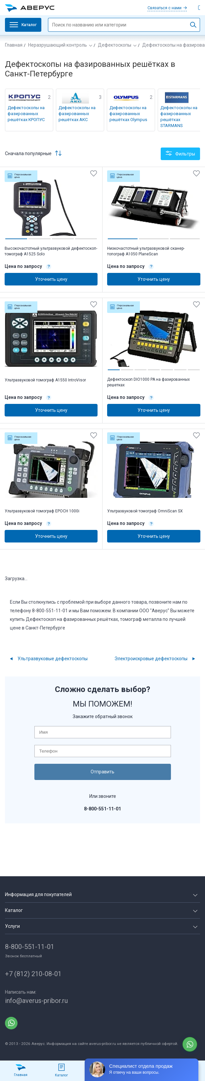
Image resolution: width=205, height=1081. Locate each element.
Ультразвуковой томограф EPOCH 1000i (42, 511)
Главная (13, 45)
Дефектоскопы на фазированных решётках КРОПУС (26, 113)
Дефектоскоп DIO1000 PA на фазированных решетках (148, 382)
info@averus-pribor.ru (36, 1001)
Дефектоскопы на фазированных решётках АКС (77, 113)
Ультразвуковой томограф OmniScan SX (145, 511)
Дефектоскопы (114, 45)
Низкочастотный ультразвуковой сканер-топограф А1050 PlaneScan (145, 251)
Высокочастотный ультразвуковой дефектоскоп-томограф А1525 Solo (51, 251)
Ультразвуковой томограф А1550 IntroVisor (45, 380)
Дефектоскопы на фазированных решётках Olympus (128, 113)
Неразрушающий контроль (57, 45)
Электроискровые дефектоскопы (150, 658)
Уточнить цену (51, 279)
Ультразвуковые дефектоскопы (53, 658)
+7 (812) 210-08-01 (33, 974)
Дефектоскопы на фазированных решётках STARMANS (178, 116)
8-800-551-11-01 (29, 947)
